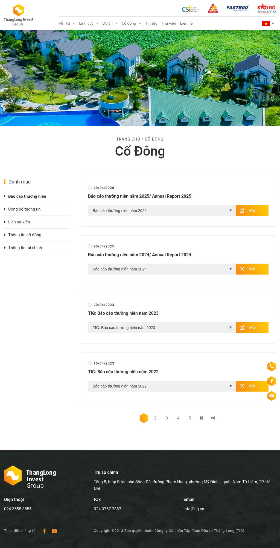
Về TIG (64, 23)
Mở (252, 210)
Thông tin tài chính (25, 247)
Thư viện (168, 23)
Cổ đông (129, 23)
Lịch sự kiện (19, 222)
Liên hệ (186, 23)
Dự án (108, 23)
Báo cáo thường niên (27, 196)
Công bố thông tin (24, 209)
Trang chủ (128, 139)
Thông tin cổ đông (24, 234)
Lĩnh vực (86, 23)
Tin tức (151, 23)
